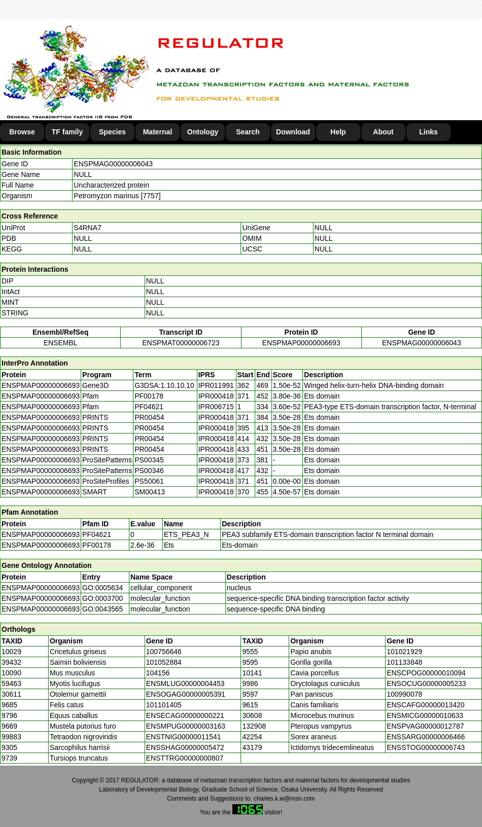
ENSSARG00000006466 (426, 737)
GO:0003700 (102, 598)
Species (112, 132)
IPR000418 (216, 396)
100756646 (164, 652)
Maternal (158, 132)
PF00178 (96, 545)
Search (248, 132)
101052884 (164, 662)
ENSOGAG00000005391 (185, 694)
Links (428, 132)
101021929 (404, 652)
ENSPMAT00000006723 (180, 343)
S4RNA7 (87, 228)
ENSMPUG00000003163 (185, 726)
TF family (67, 132)
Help (338, 132)
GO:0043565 (102, 609)
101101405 (164, 705)
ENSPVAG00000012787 (425, 726)
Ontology (202, 132)
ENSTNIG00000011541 (183, 737)
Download (293, 132)
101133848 (404, 662)
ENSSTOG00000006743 (426, 747)
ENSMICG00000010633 (425, 715)
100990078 (404, 694)
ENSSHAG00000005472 (185, 747)
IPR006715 (216, 407)
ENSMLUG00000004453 (185, 683)
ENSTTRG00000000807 (185, 758)
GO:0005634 (102, 588)
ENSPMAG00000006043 (113, 164)
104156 (158, 673)
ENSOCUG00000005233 (426, 683)
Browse (22, 132)
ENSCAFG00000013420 (425, 705)
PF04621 (96, 534)
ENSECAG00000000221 (185, 715)
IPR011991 (216, 385)
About (383, 132)
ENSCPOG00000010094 (426, 673)
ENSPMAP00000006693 (301, 343)
